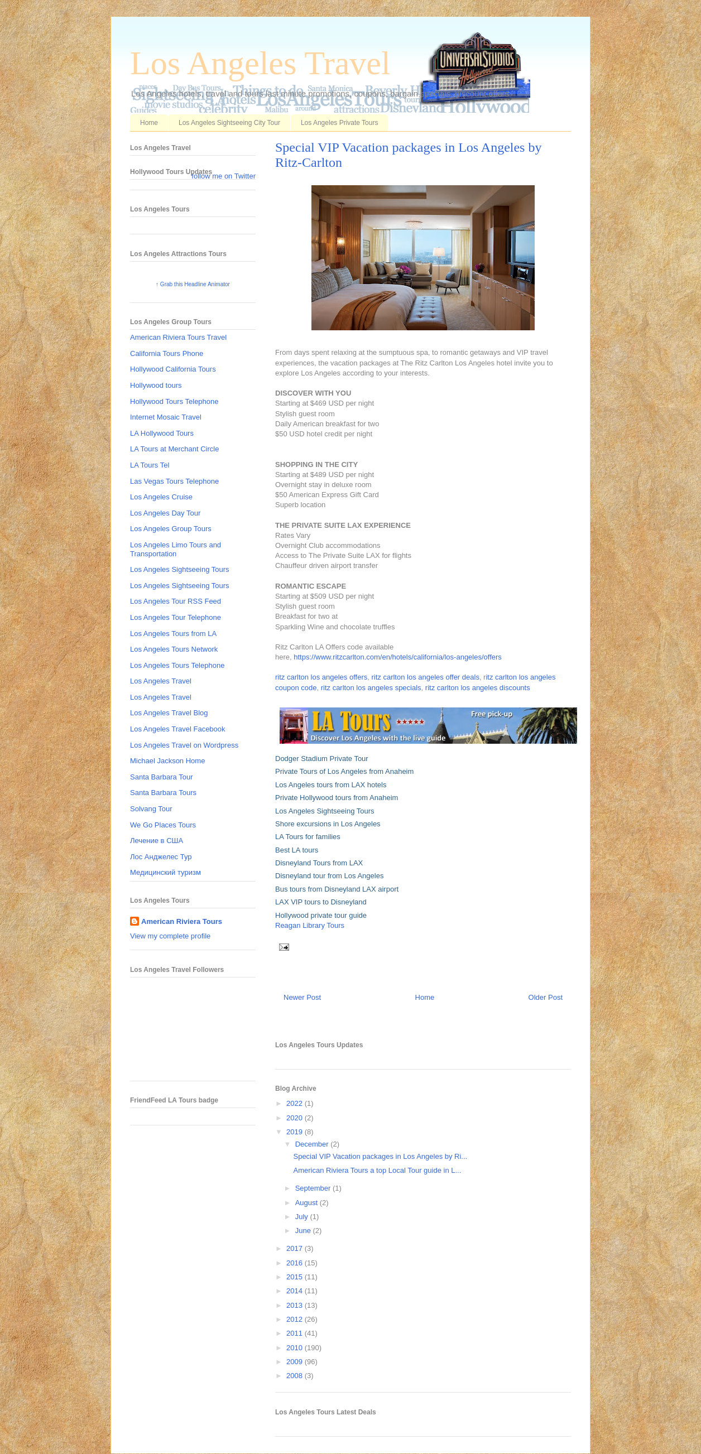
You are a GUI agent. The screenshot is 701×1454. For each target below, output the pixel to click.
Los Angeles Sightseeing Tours (324, 811)
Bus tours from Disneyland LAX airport (336, 889)
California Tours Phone (166, 353)
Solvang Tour (151, 809)
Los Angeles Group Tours (171, 528)
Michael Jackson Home (167, 761)
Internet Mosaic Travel (165, 417)
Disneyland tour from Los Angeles (329, 876)
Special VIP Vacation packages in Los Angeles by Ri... (380, 1156)
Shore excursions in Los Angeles (328, 824)
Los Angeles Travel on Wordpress (184, 745)
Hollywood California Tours (173, 369)
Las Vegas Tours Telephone (174, 481)
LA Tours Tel (149, 465)
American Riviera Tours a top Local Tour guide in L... (377, 1170)
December (313, 1144)
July (302, 1216)
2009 (295, 1361)
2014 (295, 1291)
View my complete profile (170, 936)
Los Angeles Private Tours (339, 123)
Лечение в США (156, 840)
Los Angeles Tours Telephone (177, 665)
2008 (295, 1375)
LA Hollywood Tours (162, 433)
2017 (295, 1248)
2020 (295, 1118)
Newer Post (302, 997)
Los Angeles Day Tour (165, 513)
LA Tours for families (307, 836)
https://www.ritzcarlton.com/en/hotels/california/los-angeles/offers (398, 657)
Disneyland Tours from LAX (319, 863)
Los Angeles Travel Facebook (177, 729)
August (307, 1202)
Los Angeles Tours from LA (173, 633)
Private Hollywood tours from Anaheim (336, 797)
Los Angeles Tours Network (174, 649)
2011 (295, 1333)
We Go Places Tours (163, 825)
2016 (295, 1263)
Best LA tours (296, 850)
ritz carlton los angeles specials (371, 687)
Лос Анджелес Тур (161, 857)
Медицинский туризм (165, 872)
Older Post (546, 997)
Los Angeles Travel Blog (169, 713)
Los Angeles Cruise (161, 497)
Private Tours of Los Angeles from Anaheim (344, 771)
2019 (295, 1132)
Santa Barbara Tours (163, 792)
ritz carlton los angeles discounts (477, 687)
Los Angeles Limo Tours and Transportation (175, 549)
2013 (295, 1305)
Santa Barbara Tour (161, 777)
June (304, 1230)
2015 (295, 1277)
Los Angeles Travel (260, 63)
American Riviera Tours (181, 921)
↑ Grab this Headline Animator (193, 284)
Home (149, 123)
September (314, 1188)
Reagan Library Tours (309, 925)
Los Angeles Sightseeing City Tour (229, 123)
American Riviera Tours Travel (178, 337)
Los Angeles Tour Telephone (175, 617)
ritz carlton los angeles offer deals (425, 677)
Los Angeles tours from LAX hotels (330, 785)
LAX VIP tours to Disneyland (321, 902)
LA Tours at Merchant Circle (174, 449)
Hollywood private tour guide (321, 915)
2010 (295, 1348)
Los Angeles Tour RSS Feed (175, 601)
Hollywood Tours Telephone (174, 401)
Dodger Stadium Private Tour (321, 758)
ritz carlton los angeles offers (321, 677)
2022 (295, 1103)
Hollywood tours (156, 385)
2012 (295, 1319)
